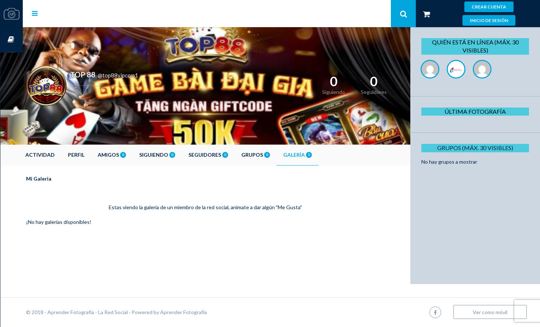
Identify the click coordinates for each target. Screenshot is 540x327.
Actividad (62, 155)
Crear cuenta (489, 7)
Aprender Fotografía (206, 312)
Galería (320, 155)
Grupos (278, 155)
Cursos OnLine (11, 39)
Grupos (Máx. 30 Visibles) (478, 147)
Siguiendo (180, 155)
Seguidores (231, 155)
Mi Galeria (61, 178)
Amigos (134, 155)
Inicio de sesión (489, 20)
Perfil (98, 155)
